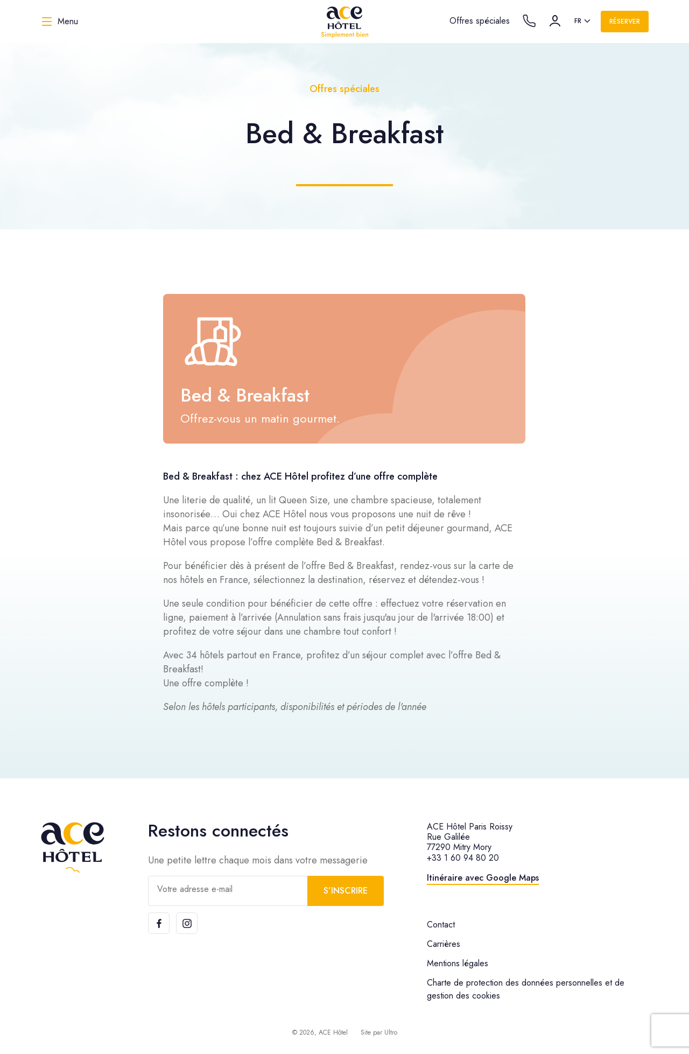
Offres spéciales (479, 21)
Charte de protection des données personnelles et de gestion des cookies (525, 989)
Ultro (390, 1032)
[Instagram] (187, 923)
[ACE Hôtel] (344, 21)
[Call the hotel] (529, 21)
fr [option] (577, 21)
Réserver (624, 21)
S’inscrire (346, 890)
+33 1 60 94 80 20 (463, 858)
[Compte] (555, 21)
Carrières (443, 944)
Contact (441, 924)
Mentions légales (457, 963)
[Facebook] (159, 923)
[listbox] (583, 21)
